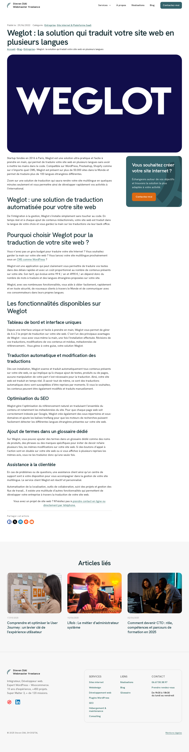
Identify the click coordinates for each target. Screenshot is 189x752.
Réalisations (138, 5)
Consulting (95, 716)
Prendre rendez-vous (163, 687)
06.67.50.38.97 (159, 682)
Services (102, 5)
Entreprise (50, 25)
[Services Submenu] (109, 5)
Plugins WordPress (99, 697)
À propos (121, 5)
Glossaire (125, 692)
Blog (152, 5)
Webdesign (95, 687)
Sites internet (96, 682)
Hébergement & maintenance (97, 709)
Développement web (100, 692)
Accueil (11, 49)
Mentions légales (174, 732)
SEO (91, 703)
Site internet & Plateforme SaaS (74, 25)
